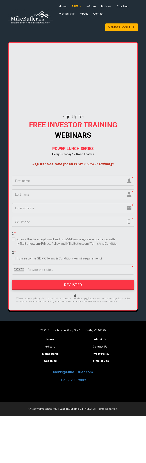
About (84, 13)
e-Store (91, 6)
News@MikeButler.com (73, 373)
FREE (75, 6)
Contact (98, 13)
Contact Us (100, 348)
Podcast (106, 6)
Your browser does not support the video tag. (73, 76)
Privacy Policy (100, 355)
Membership (67, 13)
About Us (100, 341)
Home (62, 6)
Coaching (122, 6)
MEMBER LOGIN (121, 27)
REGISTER (73, 285)
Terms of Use (100, 362)
